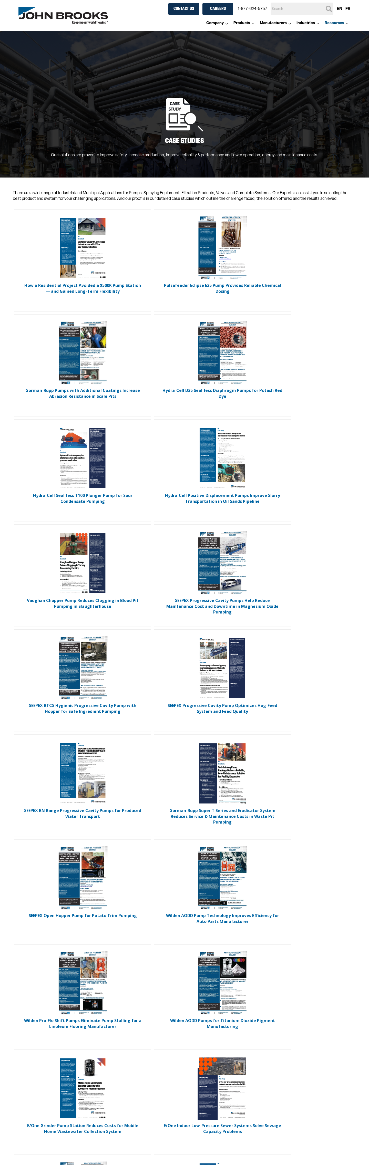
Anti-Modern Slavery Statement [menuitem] (64, 1156)
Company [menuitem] (215, 23)
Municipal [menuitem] (272, 1087)
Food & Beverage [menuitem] (279, 1067)
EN (339, 9)
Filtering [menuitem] (119, 1074)
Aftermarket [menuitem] (281, 1139)
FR (348, 9)
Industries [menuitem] (305, 23)
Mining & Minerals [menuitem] (279, 1081)
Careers (218, 8)
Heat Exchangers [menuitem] (127, 1094)
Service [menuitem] (271, 1156)
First (142, 954)
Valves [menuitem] (118, 1081)
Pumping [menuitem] (120, 1067)
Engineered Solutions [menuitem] (131, 1114)
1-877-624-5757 (252, 9)
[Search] (302, 9)
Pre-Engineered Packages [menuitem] (211, 1156)
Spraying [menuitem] (120, 1061)
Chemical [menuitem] (272, 1061)
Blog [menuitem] (116, 1150)
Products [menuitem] (241, 23)
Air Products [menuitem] (123, 1087)
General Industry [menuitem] (279, 1074)
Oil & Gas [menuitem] (272, 1094)
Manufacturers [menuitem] (273, 23)
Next (209, 954)
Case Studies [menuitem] (124, 1156)
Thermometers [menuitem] (125, 1107)
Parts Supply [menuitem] (275, 1150)
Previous (164, 954)
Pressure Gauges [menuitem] (127, 1101)
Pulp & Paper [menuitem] (275, 1101)
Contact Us (183, 8)
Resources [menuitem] (334, 23)
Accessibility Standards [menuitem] (56, 1150)
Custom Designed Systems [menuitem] (213, 1150)
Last (227, 954)
